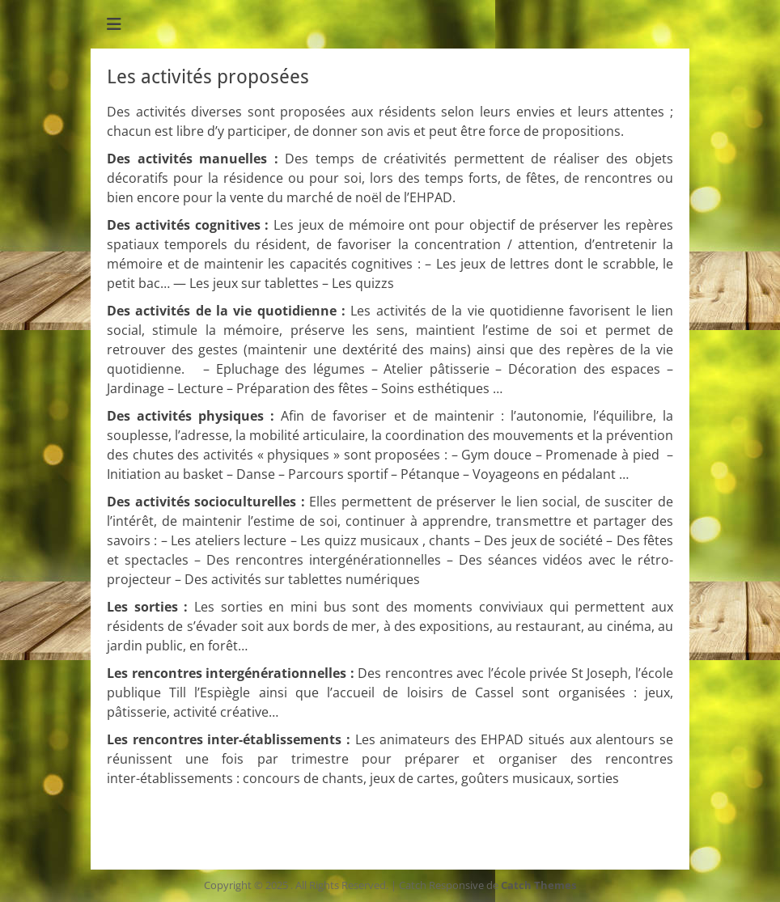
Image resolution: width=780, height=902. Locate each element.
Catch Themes (538, 885)
